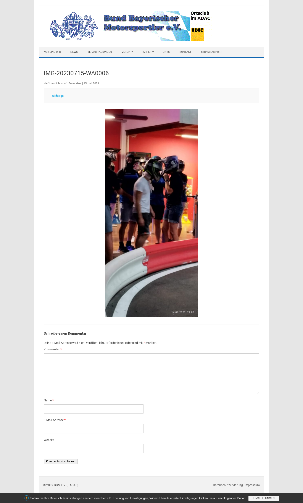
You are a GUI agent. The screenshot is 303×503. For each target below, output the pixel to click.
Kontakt (185, 51)
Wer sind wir (52, 51)
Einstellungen (264, 498)
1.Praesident (74, 83)
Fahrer (146, 51)
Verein (126, 51)
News (74, 51)
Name (49, 400)
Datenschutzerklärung (228, 485)
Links (166, 51)
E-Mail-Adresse (55, 420)
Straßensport (211, 51)
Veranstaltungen (99, 51)
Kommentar (53, 349)
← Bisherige (56, 95)
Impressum (252, 485)
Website (49, 440)
